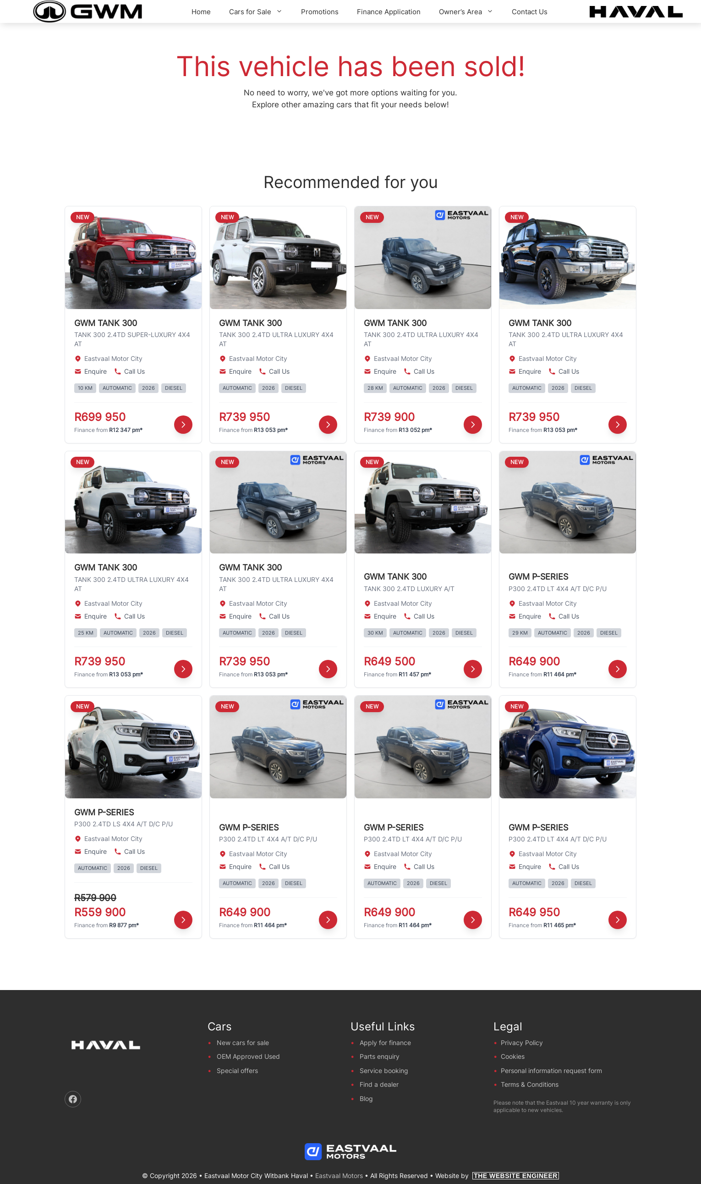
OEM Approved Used (248, 1056)
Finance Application (389, 11)
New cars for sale (243, 1042)
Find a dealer (379, 1084)
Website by (497, 1175)
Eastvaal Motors (339, 1175)
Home (201, 11)
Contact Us (530, 11)
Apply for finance (385, 1042)
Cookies (513, 1056)
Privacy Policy (522, 1042)
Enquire (90, 371)
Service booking (384, 1070)
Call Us (129, 371)
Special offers (237, 1070)
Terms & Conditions (530, 1084)
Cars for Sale (260, 12)
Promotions (320, 11)
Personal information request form (551, 1070)
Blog (366, 1098)
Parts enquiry (380, 1056)
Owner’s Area (471, 12)
